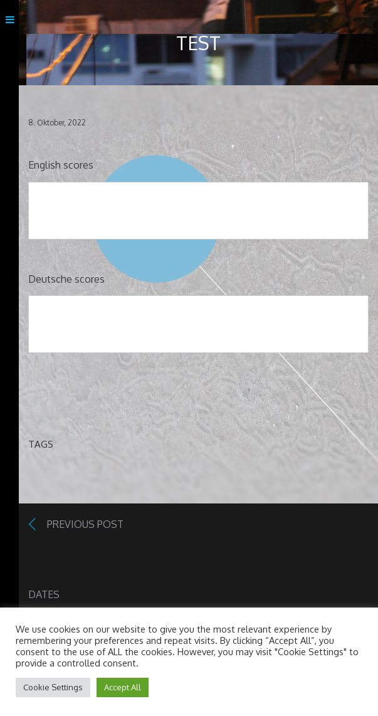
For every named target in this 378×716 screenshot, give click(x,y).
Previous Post (85, 524)
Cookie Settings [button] (53, 687)
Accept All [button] (122, 687)
